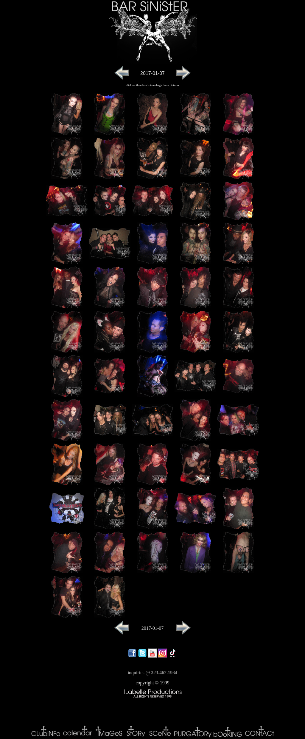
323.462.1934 (164, 672)
